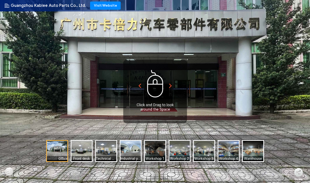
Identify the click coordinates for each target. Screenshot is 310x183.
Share (298, 179)
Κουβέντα (277, 174)
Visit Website (105, 5)
